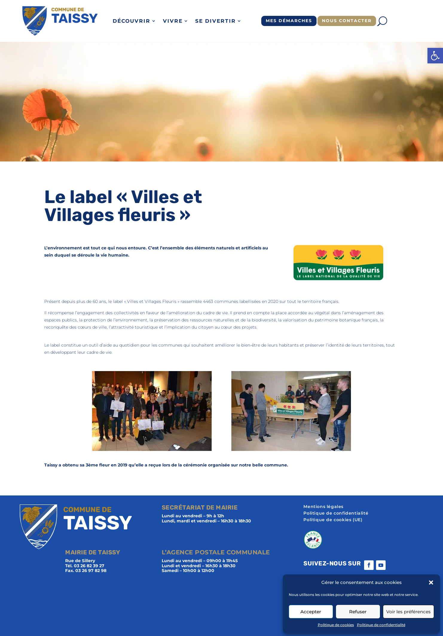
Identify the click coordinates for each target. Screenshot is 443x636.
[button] (435, 55)
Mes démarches (289, 20)
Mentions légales (323, 506)
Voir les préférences (408, 611)
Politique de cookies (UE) (332, 520)
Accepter (310, 611)
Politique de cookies (336, 625)
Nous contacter (347, 20)
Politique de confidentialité (381, 625)
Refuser (357, 611)
